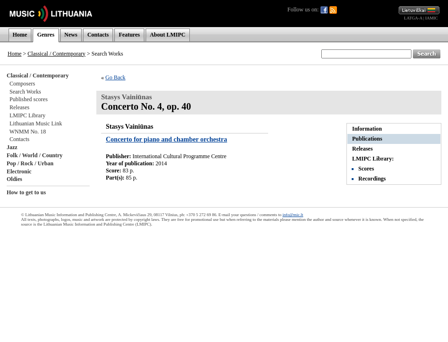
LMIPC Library (27, 115)
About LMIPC (168, 34)
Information (367, 128)
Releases (19, 107)
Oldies (14, 179)
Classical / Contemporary (56, 53)
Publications (367, 138)
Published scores (28, 99)
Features (129, 34)
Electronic (19, 171)
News (71, 34)
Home (20, 34)
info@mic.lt (292, 214)
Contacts (98, 34)
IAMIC (431, 18)
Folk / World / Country (35, 155)
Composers (22, 83)
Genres (45, 34)
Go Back (115, 77)
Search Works (25, 91)
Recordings (372, 178)
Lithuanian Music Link (35, 123)
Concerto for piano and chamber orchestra (166, 139)
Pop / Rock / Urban (30, 163)
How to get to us (26, 192)
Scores (366, 168)
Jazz (12, 147)
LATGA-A (413, 18)
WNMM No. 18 (27, 131)
